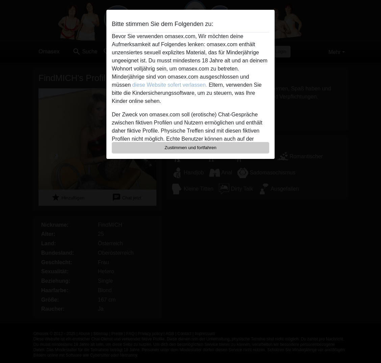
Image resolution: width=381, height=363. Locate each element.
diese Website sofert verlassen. (169, 85)
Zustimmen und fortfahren (190, 147)
